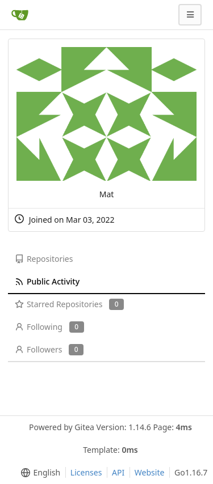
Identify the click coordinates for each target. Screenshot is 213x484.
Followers (49, 349)
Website (150, 472)
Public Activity (47, 281)
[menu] (38, 472)
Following (49, 327)
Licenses (86, 472)
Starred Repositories (69, 304)
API (118, 472)
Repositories (44, 258)
